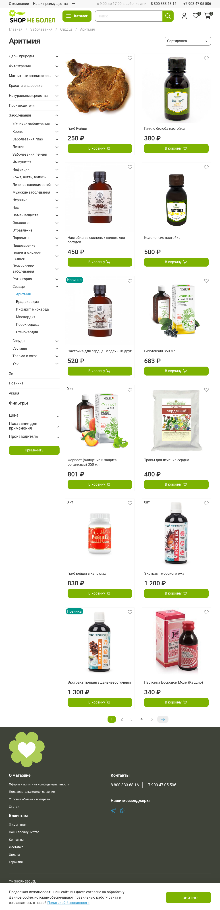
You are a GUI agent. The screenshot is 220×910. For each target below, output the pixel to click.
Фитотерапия (20, 66)
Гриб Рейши (77, 128)
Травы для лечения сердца (166, 460)
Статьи (14, 807)
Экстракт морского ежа (164, 573)
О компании (19, 4)
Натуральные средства (28, 96)
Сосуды (18, 341)
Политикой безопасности (68, 903)
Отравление (22, 230)
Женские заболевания (31, 124)
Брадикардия (27, 302)
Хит (12, 373)
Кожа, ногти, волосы (29, 177)
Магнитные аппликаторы (30, 76)
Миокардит (25, 317)
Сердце (66, 29)
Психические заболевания (23, 268)
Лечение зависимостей (31, 185)
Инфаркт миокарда (32, 309)
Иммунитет (21, 162)
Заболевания (41, 29)
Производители (22, 105)
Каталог (77, 16)
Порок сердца (27, 324)
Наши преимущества (50, 4)
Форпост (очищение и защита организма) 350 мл (92, 462)
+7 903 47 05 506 (197, 4)
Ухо (15, 363)
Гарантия (16, 862)
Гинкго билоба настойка (164, 128)
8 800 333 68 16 (163, 4)
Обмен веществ (25, 215)
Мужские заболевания (31, 192)
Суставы (19, 348)
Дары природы (21, 56)
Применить (34, 450)
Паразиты (20, 238)
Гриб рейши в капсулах (87, 573)
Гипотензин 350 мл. (160, 351)
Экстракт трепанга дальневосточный (99, 682)
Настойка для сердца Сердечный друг (100, 351)
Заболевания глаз (27, 139)
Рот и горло (22, 279)
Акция (14, 393)
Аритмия (23, 294)
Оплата (14, 855)
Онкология (21, 223)
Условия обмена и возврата (29, 799)
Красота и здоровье (25, 85)
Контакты (16, 840)
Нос (15, 207)
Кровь (17, 131)
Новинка (16, 383)
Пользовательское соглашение (32, 792)
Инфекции (20, 169)
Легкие (18, 147)
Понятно (188, 897)
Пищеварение (23, 245)
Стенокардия (27, 332)
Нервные (19, 200)
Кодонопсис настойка (162, 238)
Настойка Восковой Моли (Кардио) (173, 682)
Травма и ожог (24, 356)
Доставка (16, 847)
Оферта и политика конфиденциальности (39, 784)
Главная (16, 29)
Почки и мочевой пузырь (26, 256)
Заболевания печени (29, 154)
